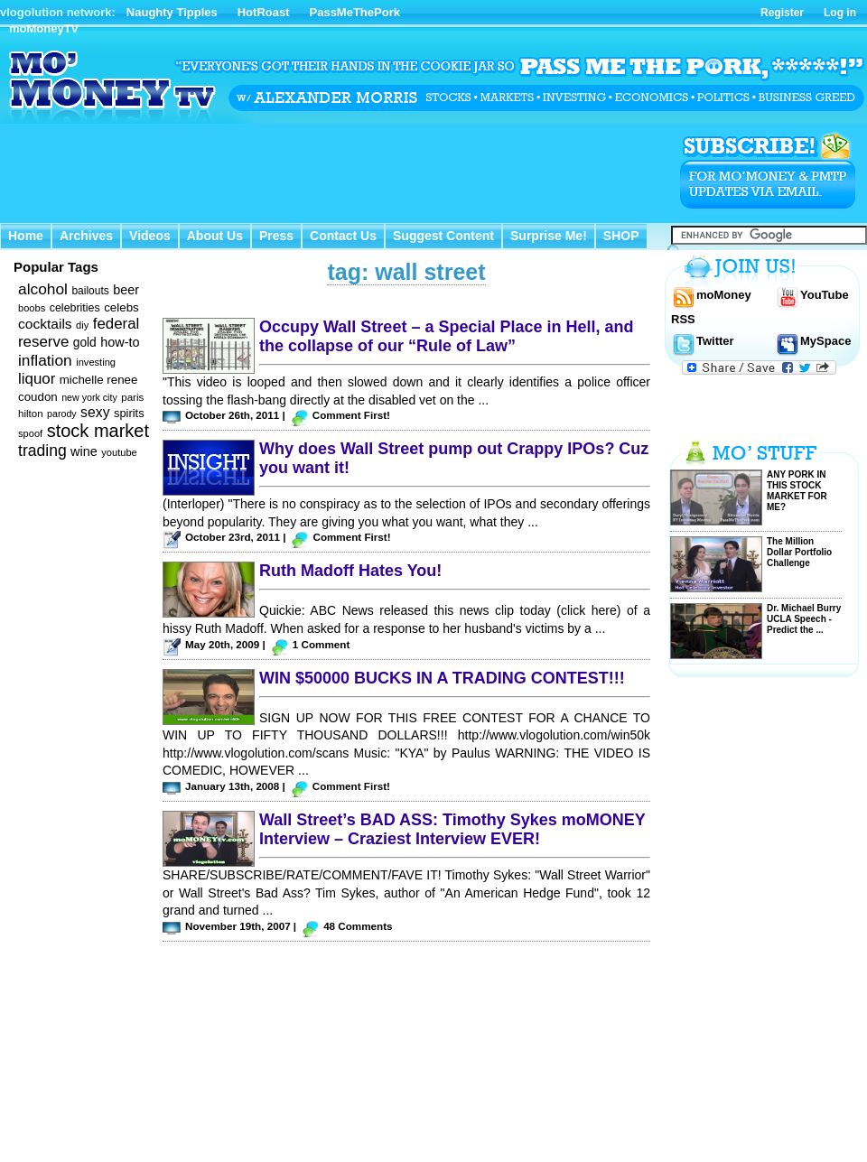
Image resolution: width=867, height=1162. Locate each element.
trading (42, 451)
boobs (31, 307)
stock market (98, 431)
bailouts (89, 290)
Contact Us (343, 235)
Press (276, 235)
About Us (215, 235)
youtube (119, 452)
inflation (45, 360)
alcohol (43, 289)
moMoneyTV (44, 28)
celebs (121, 307)
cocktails (45, 323)
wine (84, 451)
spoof (30, 433)
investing (96, 362)
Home (25, 235)
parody (62, 413)
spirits (129, 413)
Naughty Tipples (172, 12)
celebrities (75, 308)
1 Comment (321, 644)
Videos (150, 235)
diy (82, 325)
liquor (36, 378)
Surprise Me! (548, 235)
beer (126, 290)
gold (85, 342)
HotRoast (264, 12)
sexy (94, 412)
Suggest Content (443, 235)
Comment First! (351, 415)
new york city (89, 397)
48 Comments (357, 926)
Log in (840, 12)
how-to (119, 342)
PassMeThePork (355, 12)
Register (782, 12)
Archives (86, 235)
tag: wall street (406, 271)
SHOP (621, 235)
